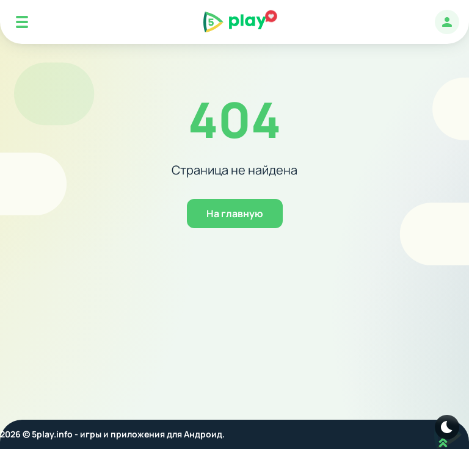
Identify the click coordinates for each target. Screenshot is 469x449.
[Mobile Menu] (22, 22)
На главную (234, 213)
